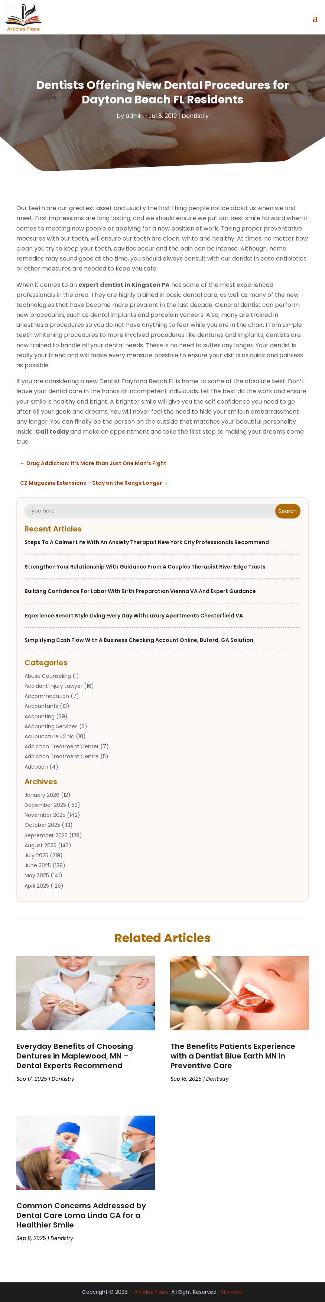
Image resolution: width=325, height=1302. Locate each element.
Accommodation (47, 696)
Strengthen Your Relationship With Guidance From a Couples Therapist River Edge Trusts (145, 566)
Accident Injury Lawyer (53, 686)
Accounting (40, 716)
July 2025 (36, 855)
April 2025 (37, 885)
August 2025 (40, 845)
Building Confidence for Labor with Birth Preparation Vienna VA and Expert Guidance (140, 591)
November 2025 (45, 815)
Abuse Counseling (48, 676)
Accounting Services (51, 726)
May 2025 (37, 875)
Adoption (36, 766)
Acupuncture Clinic (49, 736)
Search (288, 510)
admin (135, 115)
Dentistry (195, 115)
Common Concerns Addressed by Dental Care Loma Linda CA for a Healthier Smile (81, 1215)
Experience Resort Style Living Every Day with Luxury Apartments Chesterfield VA (134, 615)
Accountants (41, 706)
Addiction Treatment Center (62, 746)
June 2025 (38, 865)
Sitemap (232, 1292)
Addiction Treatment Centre (62, 756)
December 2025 (45, 805)
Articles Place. (152, 1292)
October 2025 (42, 825)
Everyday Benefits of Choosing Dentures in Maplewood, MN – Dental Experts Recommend (74, 1056)
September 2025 (46, 835)
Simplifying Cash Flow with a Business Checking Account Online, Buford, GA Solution (139, 640)
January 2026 (42, 795)
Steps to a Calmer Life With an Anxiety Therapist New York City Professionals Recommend (147, 542)
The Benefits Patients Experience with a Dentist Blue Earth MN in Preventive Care (232, 1056)
